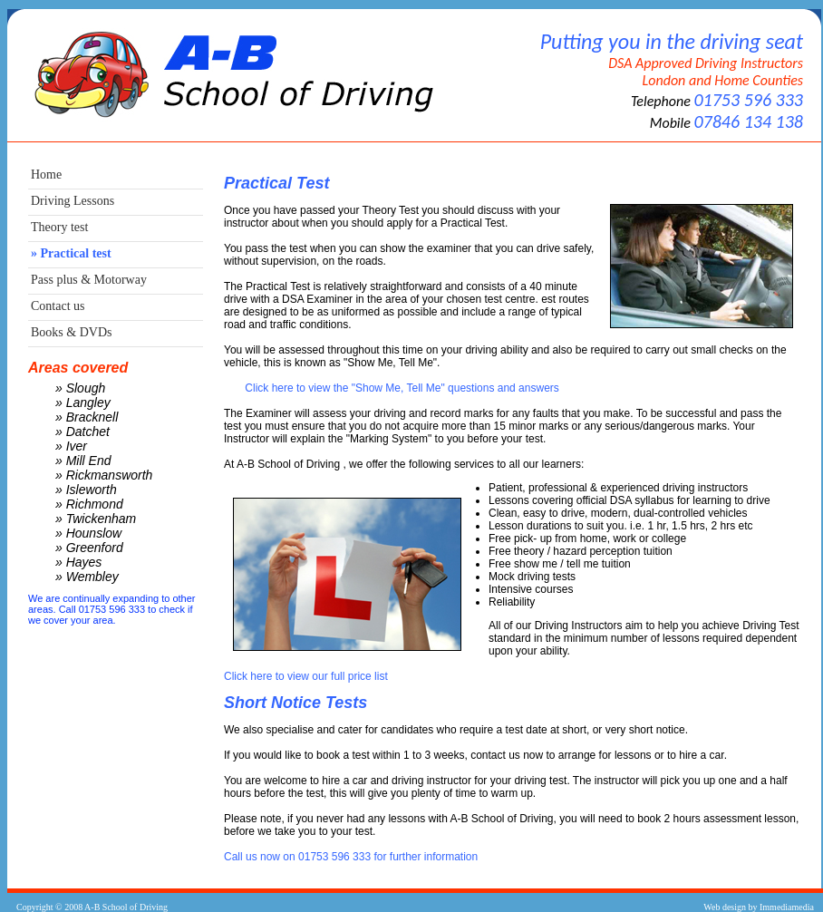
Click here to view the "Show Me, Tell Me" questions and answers (401, 388)
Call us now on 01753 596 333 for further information (351, 856)
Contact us (58, 306)
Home (46, 174)
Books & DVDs (71, 332)
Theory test (59, 227)
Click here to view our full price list (306, 676)
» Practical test (71, 253)
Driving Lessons (72, 201)
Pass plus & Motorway (89, 279)
